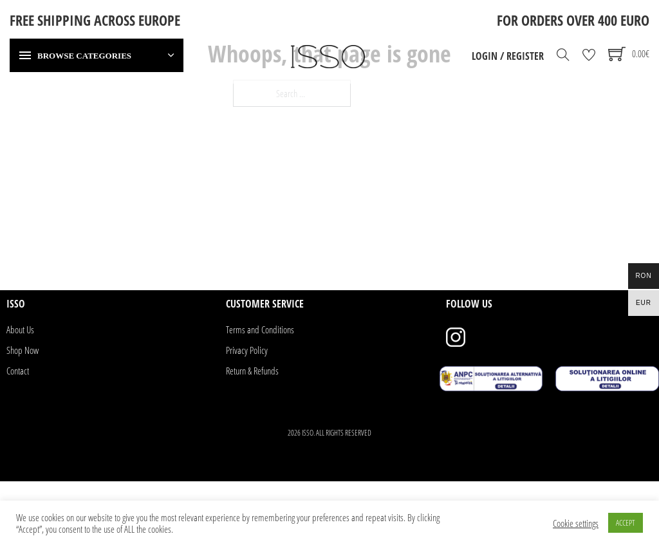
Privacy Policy (247, 350)
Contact (17, 370)
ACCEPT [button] (625, 522)
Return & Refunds (252, 370)
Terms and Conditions (260, 329)
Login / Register (508, 56)
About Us (20, 329)
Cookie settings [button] (576, 523)
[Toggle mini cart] (628, 53)
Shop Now (22, 350)
